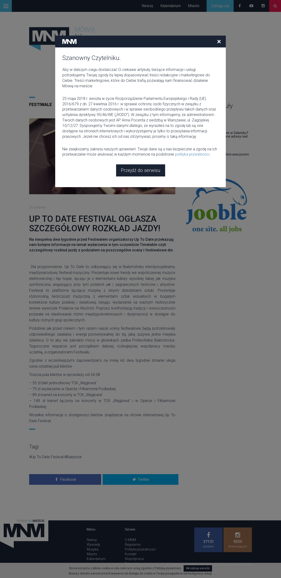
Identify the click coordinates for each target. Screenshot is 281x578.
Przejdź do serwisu (140, 136)
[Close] (219, 7)
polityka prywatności (192, 120)
